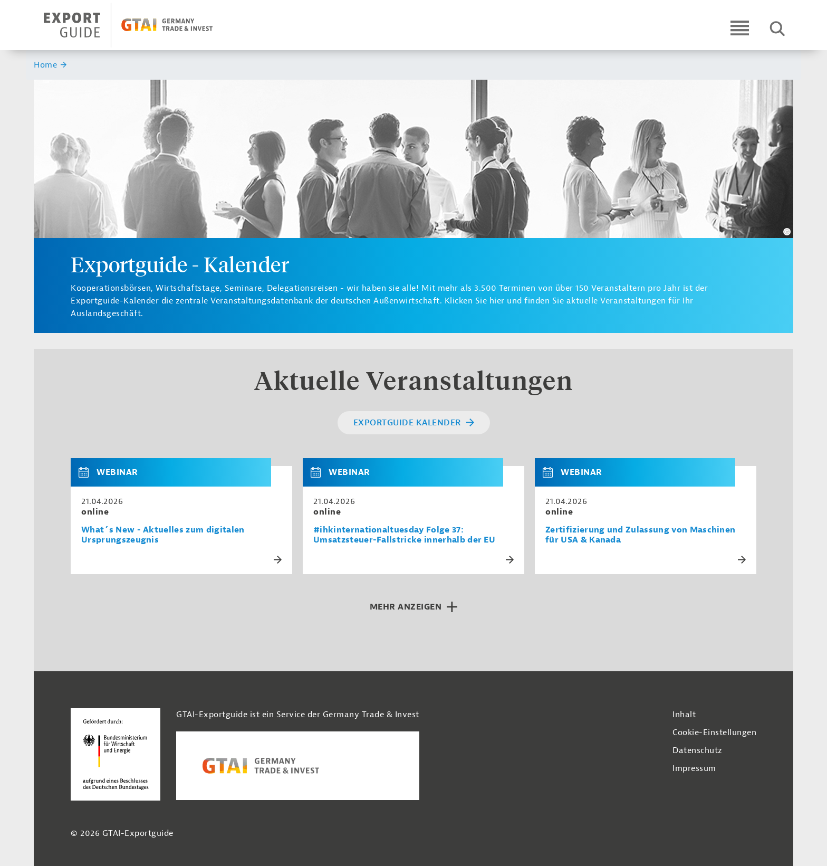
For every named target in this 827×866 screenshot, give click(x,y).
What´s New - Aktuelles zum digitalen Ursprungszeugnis (163, 535)
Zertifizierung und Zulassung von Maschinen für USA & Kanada (640, 535)
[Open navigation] (740, 28)
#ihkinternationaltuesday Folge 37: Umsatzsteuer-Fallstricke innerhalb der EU (404, 535)
